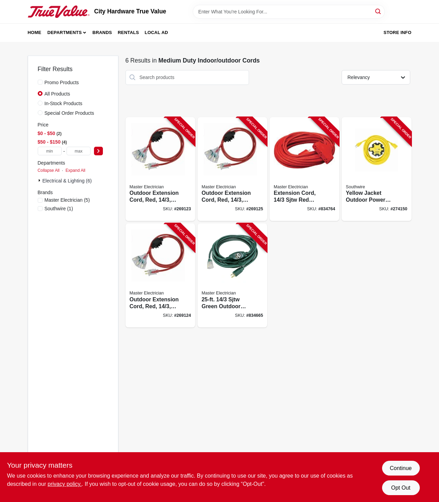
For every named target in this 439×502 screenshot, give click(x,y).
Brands (102, 32)
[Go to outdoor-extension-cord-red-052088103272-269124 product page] (160, 275)
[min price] (50, 151)
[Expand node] (40, 180)
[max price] (79, 151)
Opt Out (400, 488)
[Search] (378, 11)
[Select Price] (98, 151)
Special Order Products (69, 113)
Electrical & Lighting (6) (67, 180)
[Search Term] (289, 12)
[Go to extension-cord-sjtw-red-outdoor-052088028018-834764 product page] (304, 169)
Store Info (397, 32)
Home (34, 32)
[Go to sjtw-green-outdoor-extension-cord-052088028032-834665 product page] (232, 275)
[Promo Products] (40, 82)
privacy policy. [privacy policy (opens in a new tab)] (65, 484)
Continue (401, 468)
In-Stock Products (64, 103)
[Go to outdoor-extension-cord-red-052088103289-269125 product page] (232, 169)
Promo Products (62, 82)
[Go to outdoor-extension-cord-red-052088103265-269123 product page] (160, 169)
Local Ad (156, 32)
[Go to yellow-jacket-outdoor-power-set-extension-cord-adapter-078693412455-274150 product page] (376, 169)
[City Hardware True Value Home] (59, 11)
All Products (57, 94)
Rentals (128, 32)
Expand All (75, 170)
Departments (64, 32)
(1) (59, 208)
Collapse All (49, 170)
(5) (67, 200)
